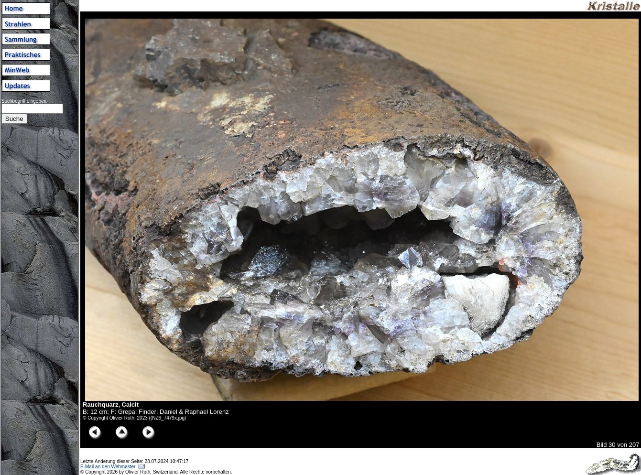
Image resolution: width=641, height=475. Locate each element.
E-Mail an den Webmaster (107, 466)
